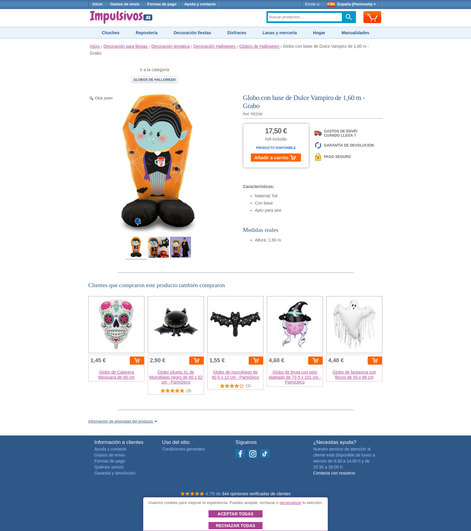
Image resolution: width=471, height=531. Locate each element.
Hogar (319, 32)
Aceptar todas (235, 513)
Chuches (111, 32)
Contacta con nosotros (334, 473)
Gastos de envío (124, 4)
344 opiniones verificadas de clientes (256, 493)
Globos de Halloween (155, 79)
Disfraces (236, 32)
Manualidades (355, 32)
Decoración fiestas (192, 32)
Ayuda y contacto (200, 4)
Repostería (146, 32)
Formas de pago (161, 4)
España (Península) (351, 4)
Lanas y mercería (280, 32)
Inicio (97, 4)
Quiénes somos (108, 467)
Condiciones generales (183, 449)
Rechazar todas (235, 525)
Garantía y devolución (114, 473)
